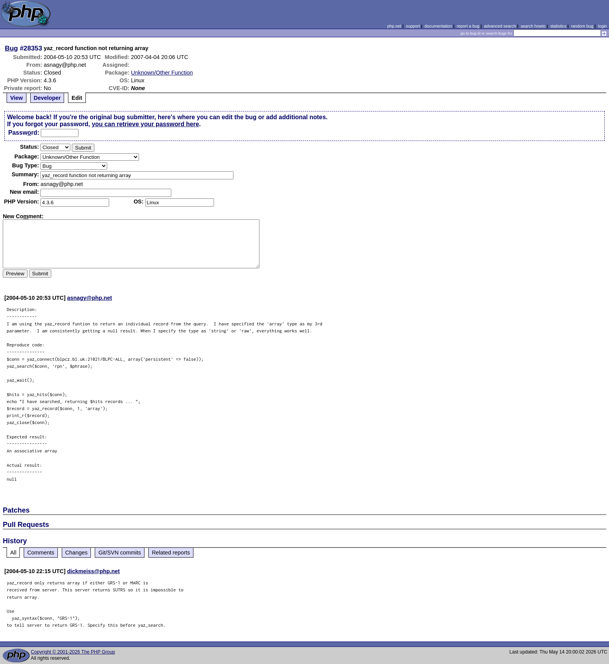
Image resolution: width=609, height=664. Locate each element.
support (413, 26)
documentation (438, 26)
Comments (40, 552)
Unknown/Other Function (162, 73)
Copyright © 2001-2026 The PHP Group (73, 652)
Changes (76, 552)
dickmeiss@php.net (93, 571)
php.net (394, 26)
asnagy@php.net (89, 298)
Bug (11, 48)
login (602, 26)
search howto (532, 26)
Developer (47, 98)
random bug (582, 26)
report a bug (468, 26)
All (13, 552)
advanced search (500, 26)
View (16, 98)
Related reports (171, 552)
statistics (558, 26)
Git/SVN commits (119, 552)
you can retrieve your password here (145, 124)
